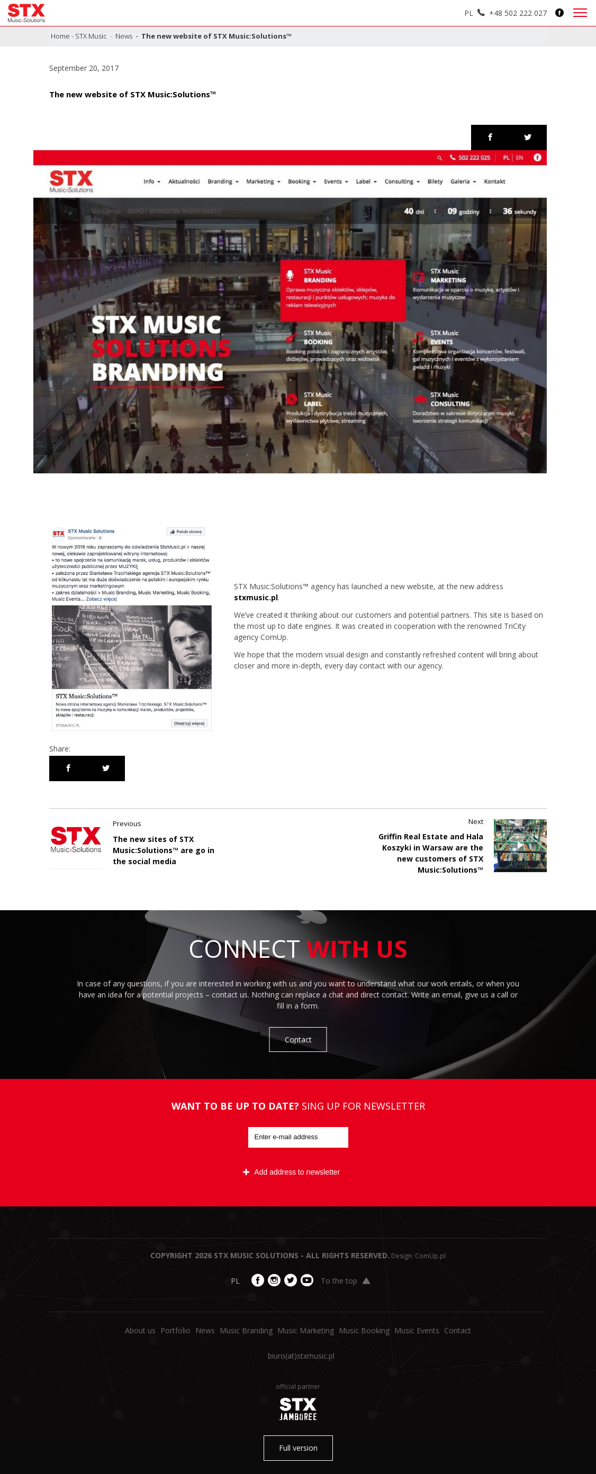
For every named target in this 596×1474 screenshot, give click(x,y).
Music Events (416, 1330)
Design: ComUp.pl (418, 1255)
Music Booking (364, 1330)
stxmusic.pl (256, 597)
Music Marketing (305, 1330)
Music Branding (246, 1330)
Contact (298, 1039)
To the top (345, 1281)
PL (468, 13)
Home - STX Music (79, 36)
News (123, 36)
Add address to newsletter (291, 1172)
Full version (298, 1448)
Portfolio (175, 1330)
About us (140, 1330)
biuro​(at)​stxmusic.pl (301, 1356)
